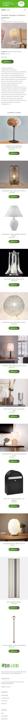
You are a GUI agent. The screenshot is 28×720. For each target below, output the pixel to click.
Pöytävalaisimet (18, 51)
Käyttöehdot (4, 718)
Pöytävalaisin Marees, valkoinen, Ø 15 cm (14, 543)
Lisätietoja (7, 61)
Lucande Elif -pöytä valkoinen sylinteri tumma (14, 365)
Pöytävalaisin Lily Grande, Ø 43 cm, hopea (14, 322)
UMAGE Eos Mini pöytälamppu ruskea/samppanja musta (14, 146)
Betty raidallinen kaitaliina (14, 602)
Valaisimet (10, 51)
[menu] (25, 10)
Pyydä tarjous (21, 3)
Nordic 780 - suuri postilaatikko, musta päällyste (14, 499)
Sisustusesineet (5, 698)
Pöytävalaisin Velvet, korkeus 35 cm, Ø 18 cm (14, 191)
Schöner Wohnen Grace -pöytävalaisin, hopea (14, 409)
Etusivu (3, 20)
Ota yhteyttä (4, 716)
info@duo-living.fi (5, 687)
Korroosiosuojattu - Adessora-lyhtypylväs (14, 645)
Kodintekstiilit (4, 695)
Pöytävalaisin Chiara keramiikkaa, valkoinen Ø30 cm (14, 234)
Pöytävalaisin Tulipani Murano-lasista (14, 279)
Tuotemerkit (4, 701)
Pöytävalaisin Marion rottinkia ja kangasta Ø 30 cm (14, 454)
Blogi (2, 713)
